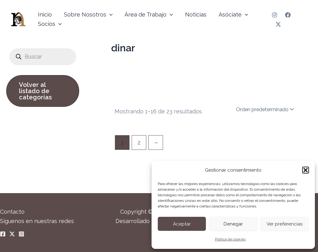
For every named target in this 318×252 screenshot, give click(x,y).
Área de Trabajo (147, 14)
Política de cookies (230, 239)
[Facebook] (287, 15)
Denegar (233, 224)
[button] (305, 170)
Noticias (193, 14)
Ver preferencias (284, 224)
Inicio (45, 14)
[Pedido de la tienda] (264, 109)
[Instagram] (274, 15)
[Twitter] (278, 24)
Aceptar (182, 224)
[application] (108, 14)
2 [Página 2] (139, 142)
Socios (49, 24)
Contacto (12, 211)
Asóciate (229, 14)
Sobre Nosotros (87, 14)
